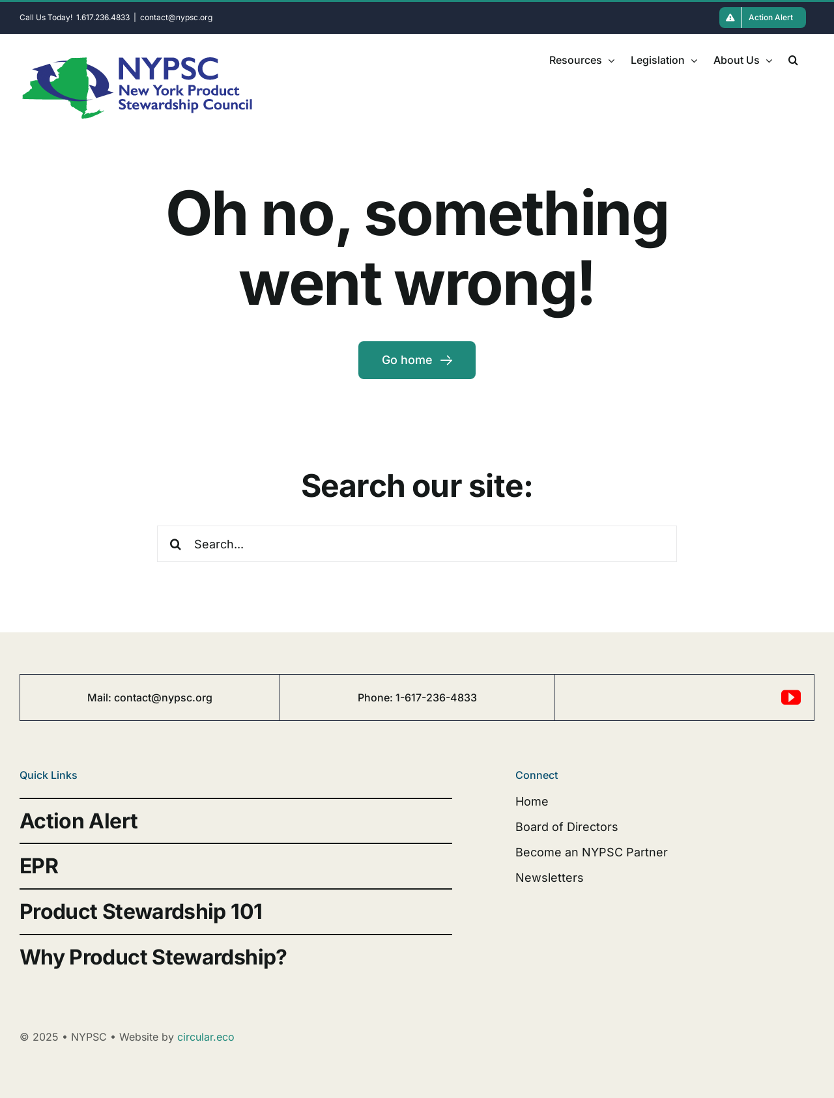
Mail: (100, 697)
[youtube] (791, 697)
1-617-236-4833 (436, 697)
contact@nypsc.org (176, 17)
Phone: (376, 697)
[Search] (175, 544)
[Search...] (416, 544)
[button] (793, 60)
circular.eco (206, 1036)
